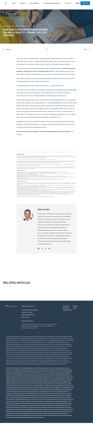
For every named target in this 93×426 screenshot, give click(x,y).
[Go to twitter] (48, 248)
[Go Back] (46, 50)
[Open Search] (77, 3)
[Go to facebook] (42, 248)
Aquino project (56, 68)
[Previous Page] (7, 50)
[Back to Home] (5, 3)
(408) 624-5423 (28, 317)
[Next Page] (87, 50)
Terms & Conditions (46, 324)
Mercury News (57, 100)
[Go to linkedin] (45, 248)
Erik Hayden (6, 26)
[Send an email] (39, 248)
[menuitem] (17, 3)
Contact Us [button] (85, 3)
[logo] (13, 312)
